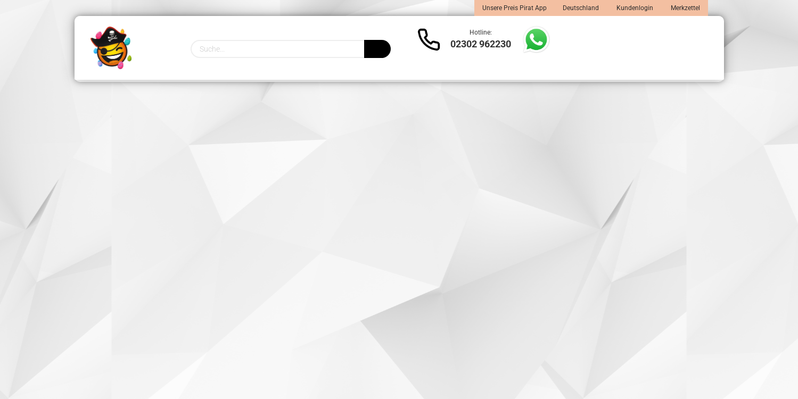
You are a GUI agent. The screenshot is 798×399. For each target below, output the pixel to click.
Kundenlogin (634, 8)
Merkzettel (684, 8)
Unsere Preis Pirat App (514, 8)
